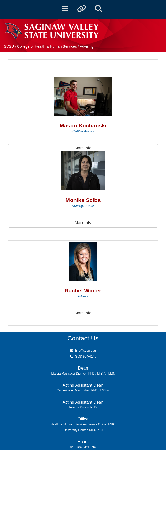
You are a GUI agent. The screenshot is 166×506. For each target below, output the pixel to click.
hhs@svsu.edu (85, 351)
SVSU (9, 46)
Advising (87, 46)
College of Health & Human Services (47, 46)
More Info (83, 147)
